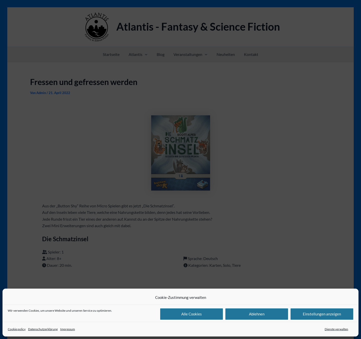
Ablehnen (256, 314)
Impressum (67, 329)
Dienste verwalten (336, 329)
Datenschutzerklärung (43, 329)
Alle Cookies (191, 314)
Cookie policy (17, 329)
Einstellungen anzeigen (322, 314)
